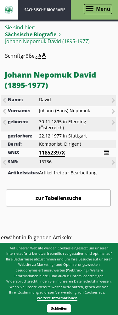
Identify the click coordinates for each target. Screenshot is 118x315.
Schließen (59, 308)
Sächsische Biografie (30, 34)
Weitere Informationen (57, 297)
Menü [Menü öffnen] (103, 9)
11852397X (52, 152)
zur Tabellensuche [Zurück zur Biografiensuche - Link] (58, 198)
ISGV (9, 10)
